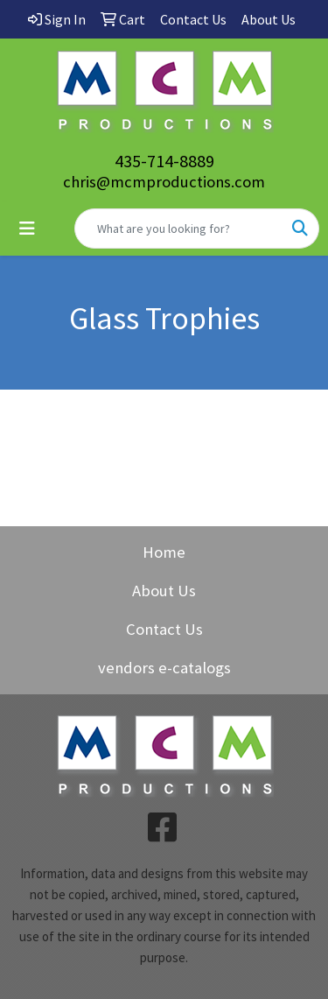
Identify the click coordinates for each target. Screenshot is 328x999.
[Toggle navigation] (27, 228)
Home (164, 552)
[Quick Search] (178, 228)
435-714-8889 (164, 161)
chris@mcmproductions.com (164, 182)
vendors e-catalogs (164, 668)
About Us (164, 590)
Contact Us (164, 629)
